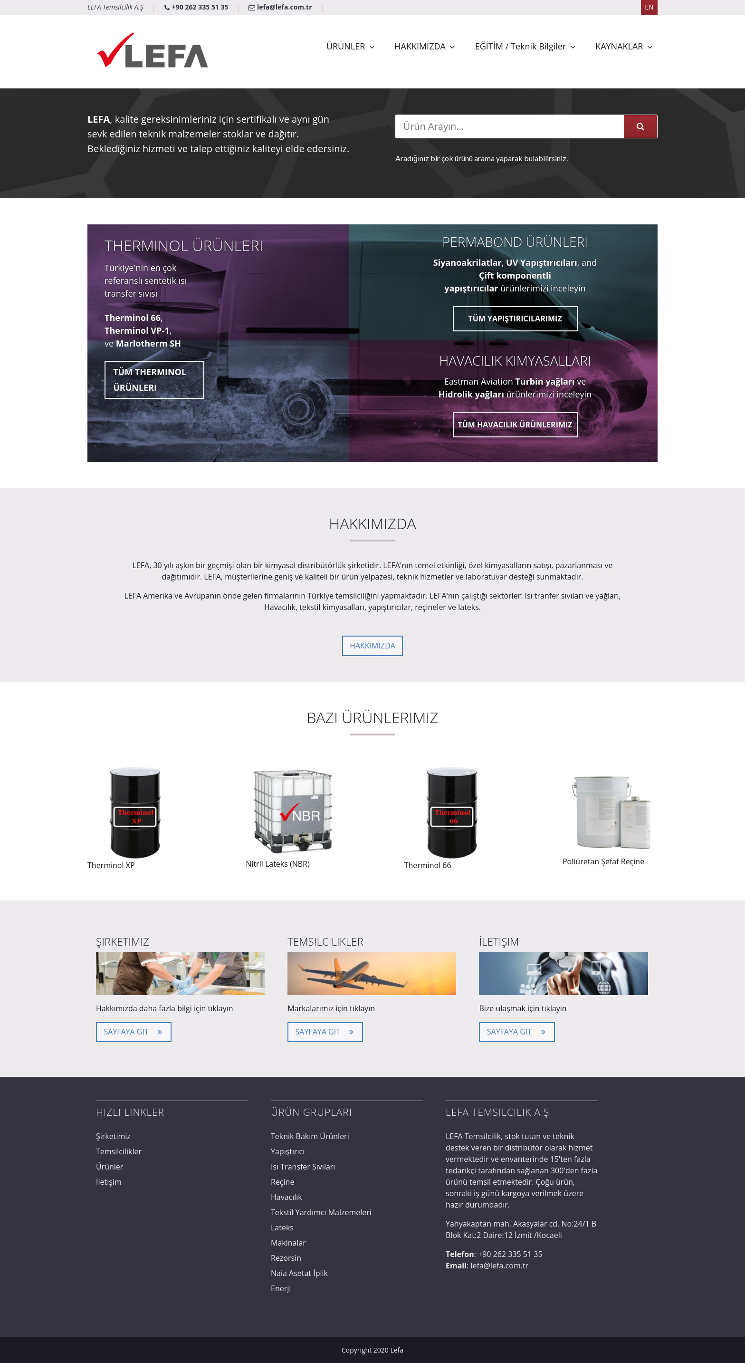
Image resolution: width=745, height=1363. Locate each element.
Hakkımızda (372, 645)
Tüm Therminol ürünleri (149, 379)
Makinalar (288, 1242)
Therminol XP (111, 865)
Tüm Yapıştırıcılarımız (515, 318)
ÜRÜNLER (345, 46)
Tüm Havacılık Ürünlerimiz (515, 424)
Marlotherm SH (148, 343)
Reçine (282, 1182)
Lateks (282, 1227)
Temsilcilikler (119, 1151)
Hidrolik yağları (471, 394)
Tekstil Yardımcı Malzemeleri (321, 1212)
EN (649, 6)
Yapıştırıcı (288, 1151)
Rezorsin (286, 1258)
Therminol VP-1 (137, 330)
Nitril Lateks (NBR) (277, 864)
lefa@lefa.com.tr (281, 6)
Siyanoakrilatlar (467, 262)
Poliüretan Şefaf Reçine (603, 861)
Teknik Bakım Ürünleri (310, 1136)
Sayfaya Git (133, 1031)
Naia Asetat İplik (299, 1273)
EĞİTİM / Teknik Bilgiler (520, 46)
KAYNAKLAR (619, 46)
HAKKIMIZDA (420, 46)
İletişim (109, 1182)
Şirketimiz (113, 1136)
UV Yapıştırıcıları (541, 262)
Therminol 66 (133, 317)
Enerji (281, 1288)
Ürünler (109, 1166)
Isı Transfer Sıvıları (303, 1166)
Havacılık (286, 1197)
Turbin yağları (544, 381)
